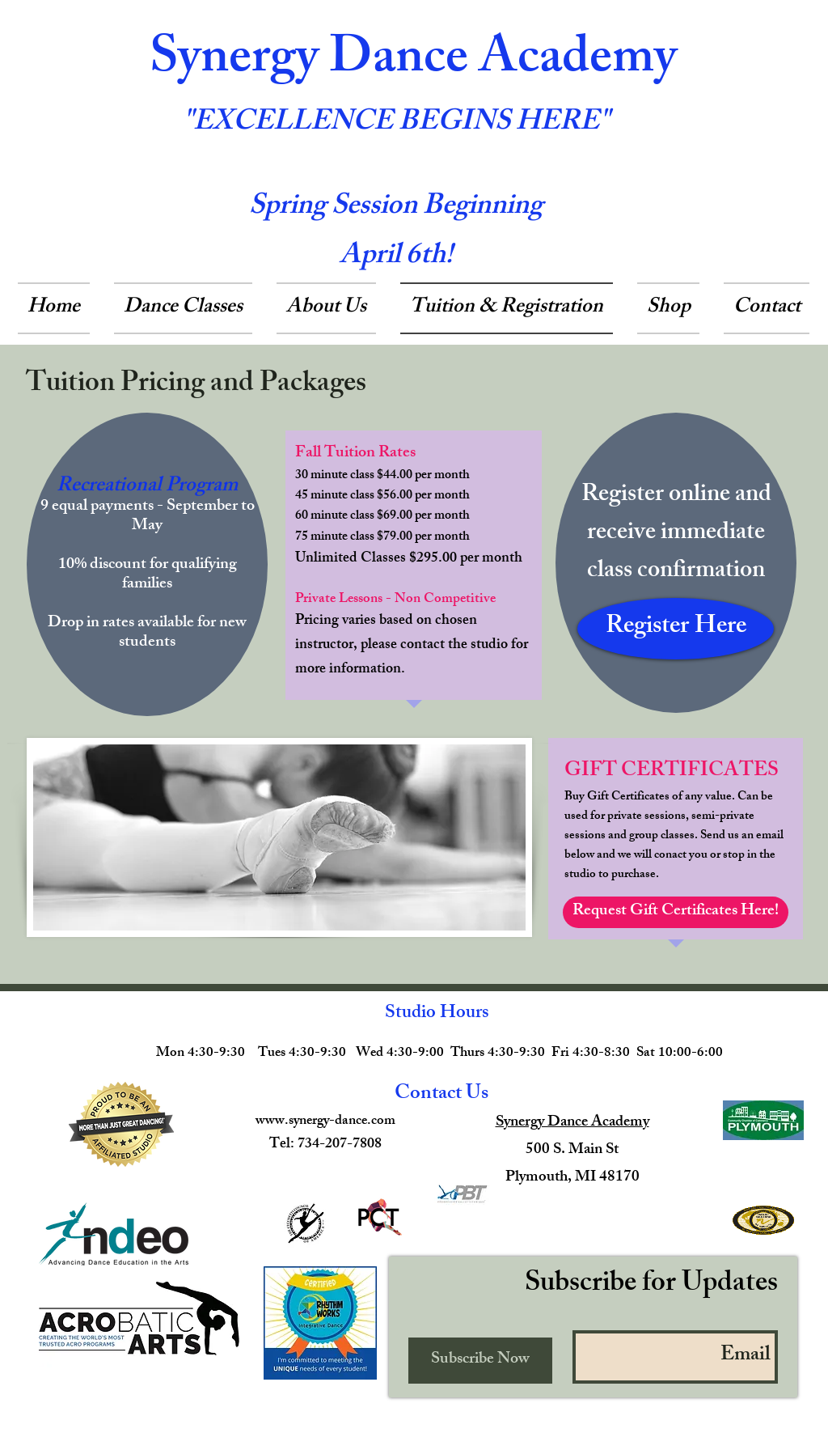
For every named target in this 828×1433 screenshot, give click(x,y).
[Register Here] (675, 628)
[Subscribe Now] (480, 1361)
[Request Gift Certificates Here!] (675, 912)
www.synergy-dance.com (325, 1121)
